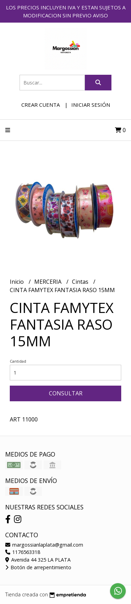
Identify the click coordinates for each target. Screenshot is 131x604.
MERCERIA (48, 281)
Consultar (65, 393)
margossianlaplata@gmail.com (44, 544)
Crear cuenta (40, 104)
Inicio (17, 281)
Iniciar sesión (90, 104)
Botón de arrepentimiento (38, 567)
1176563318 (22, 552)
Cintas (81, 281)
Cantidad (18, 361)
